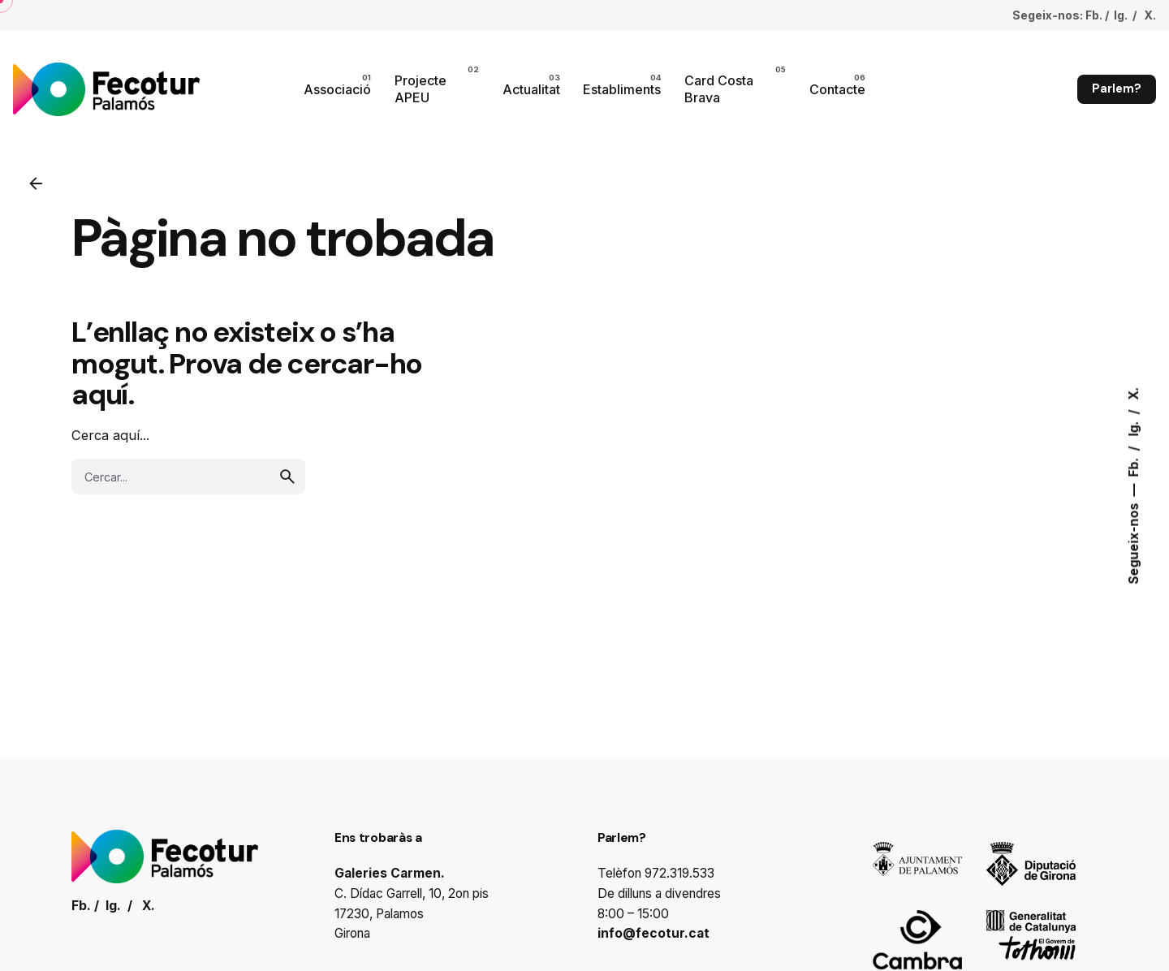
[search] (287, 476)
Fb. (1133, 466)
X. (1133, 393)
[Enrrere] (35, 183)
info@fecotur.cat (653, 933)
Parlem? (1116, 88)
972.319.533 (679, 873)
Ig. (1133, 427)
